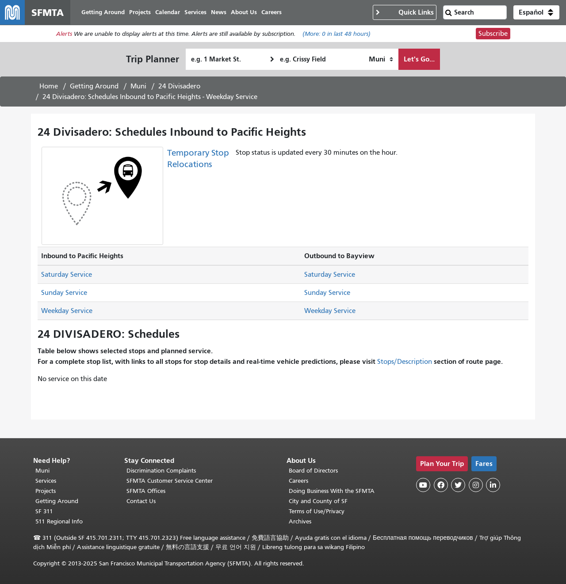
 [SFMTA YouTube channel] (423, 485)
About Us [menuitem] (244, 12)
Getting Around (94, 86)
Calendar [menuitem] (167, 12)
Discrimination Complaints (161, 470)
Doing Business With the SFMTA (332, 491)
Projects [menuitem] (140, 12)
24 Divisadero (179, 86)
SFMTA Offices (145, 491)
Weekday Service (66, 311)
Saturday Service (66, 275)
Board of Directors (313, 470)
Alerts (64, 34)
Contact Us (141, 501)
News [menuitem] (218, 12)
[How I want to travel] (380, 59)
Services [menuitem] (195, 12)
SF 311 (44, 511)
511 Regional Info (59, 521)
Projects (45, 491)
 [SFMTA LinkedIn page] (493, 485)
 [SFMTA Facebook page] (440, 485)
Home (48, 86)
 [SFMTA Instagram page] (476, 485)
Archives (300, 521)
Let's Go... (419, 59)
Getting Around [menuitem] (103, 12)
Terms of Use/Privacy (316, 511)
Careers (298, 481)
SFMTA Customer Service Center (169, 481)
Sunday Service (64, 293)
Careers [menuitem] (271, 12)
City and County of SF (318, 501)
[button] (536, 12)
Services (45, 481)
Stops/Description (404, 362)
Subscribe (493, 34)
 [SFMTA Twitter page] (458, 485)
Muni (138, 86)
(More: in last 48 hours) (336, 34)
